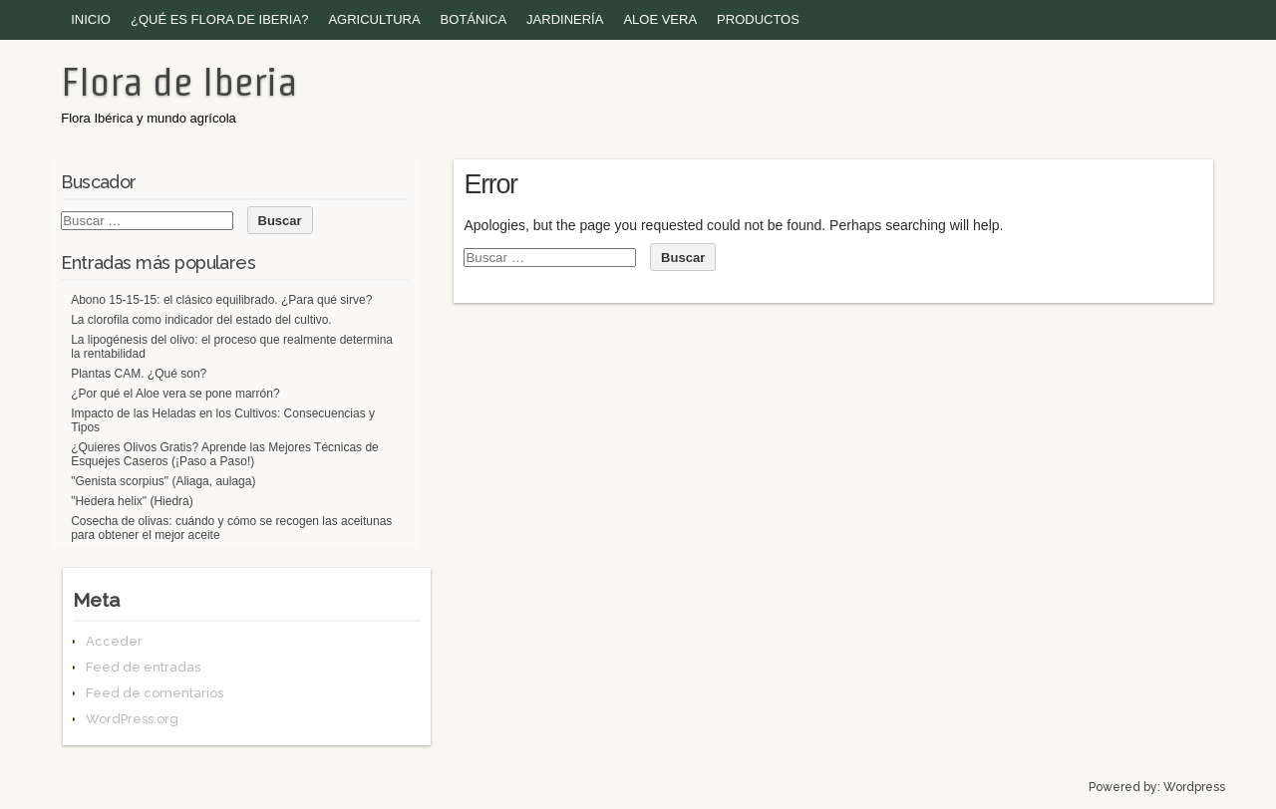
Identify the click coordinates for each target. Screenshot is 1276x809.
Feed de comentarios (154, 692)
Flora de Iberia (179, 82)
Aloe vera (660, 19)
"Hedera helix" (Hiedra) (132, 501)
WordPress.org (132, 718)
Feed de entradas (143, 667)
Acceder (114, 641)
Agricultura (374, 19)
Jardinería (564, 19)
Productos (758, 19)
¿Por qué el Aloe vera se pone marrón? (175, 394)
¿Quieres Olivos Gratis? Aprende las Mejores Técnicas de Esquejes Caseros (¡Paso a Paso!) (225, 454)
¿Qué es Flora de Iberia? (219, 19)
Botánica (473, 19)
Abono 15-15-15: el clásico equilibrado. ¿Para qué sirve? (221, 300)
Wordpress (1194, 787)
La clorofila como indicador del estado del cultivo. (201, 320)
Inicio (91, 19)
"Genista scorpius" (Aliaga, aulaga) (163, 481)
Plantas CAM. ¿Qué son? (138, 374)
